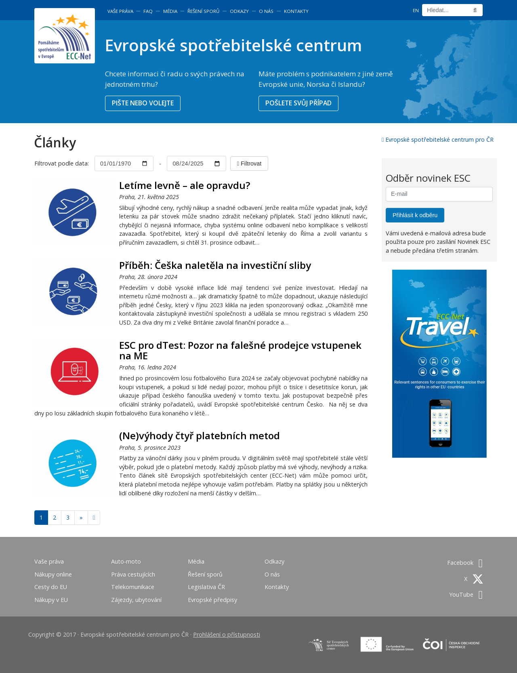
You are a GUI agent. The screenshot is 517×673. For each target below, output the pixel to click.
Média (170, 11)
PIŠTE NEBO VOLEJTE (143, 103)
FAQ (148, 11)
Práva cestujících (133, 574)
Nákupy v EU (51, 600)
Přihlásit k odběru (415, 215)
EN (416, 10)
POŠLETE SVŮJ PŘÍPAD (298, 103)
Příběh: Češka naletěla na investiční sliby (215, 265)
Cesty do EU (50, 587)
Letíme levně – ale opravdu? (184, 185)
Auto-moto (126, 561)
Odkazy (239, 11)
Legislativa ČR (206, 587)
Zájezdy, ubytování (136, 600)
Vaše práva (120, 11)
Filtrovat (249, 163)
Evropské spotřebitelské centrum (233, 45)
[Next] (94, 517)
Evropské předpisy (212, 600)
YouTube (466, 594)
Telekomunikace (132, 587)
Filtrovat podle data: (62, 163)
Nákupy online (53, 574)
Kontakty (296, 11)
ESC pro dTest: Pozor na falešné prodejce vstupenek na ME (240, 350)
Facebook (465, 562)
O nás (266, 11)
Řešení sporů (203, 11)
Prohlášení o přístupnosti (226, 634)
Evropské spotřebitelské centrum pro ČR (438, 139)
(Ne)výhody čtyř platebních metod (199, 435)
